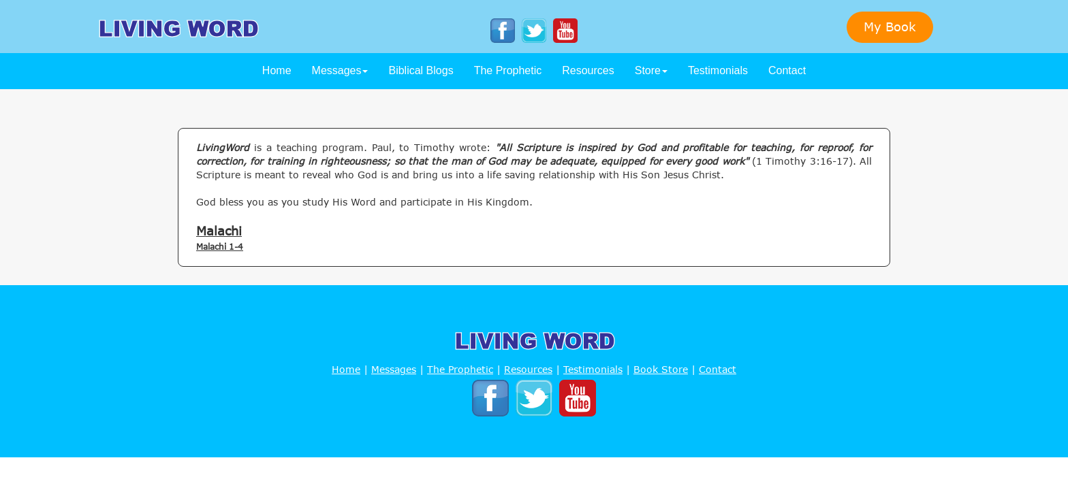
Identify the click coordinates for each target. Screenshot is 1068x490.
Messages (340, 70)
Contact (787, 70)
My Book (890, 26)
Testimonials (718, 70)
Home (277, 70)
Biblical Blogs (420, 70)
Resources (588, 70)
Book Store (660, 369)
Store (651, 70)
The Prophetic (508, 70)
